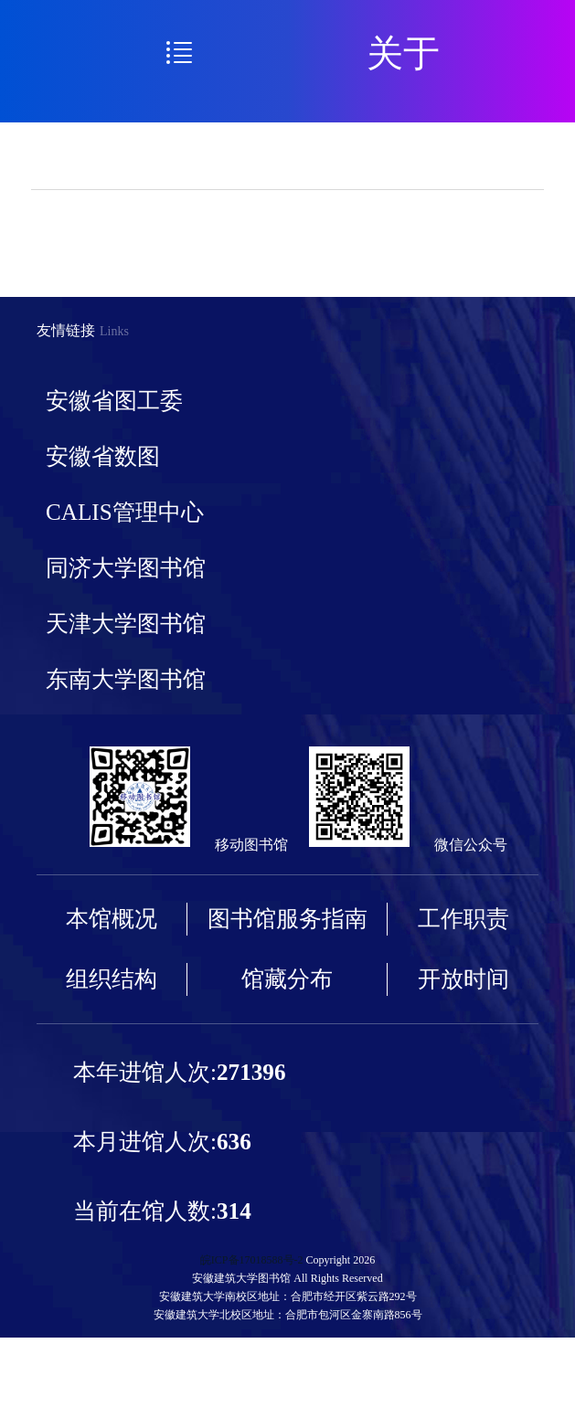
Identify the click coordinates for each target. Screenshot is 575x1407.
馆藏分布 (287, 979)
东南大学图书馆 (126, 679)
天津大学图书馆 (126, 623)
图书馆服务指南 (287, 918)
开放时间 (463, 979)
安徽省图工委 (114, 400)
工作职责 (463, 918)
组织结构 (111, 979)
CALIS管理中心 (125, 512)
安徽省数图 (103, 456)
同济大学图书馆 (126, 567)
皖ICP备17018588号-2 (251, 1260)
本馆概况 (111, 918)
